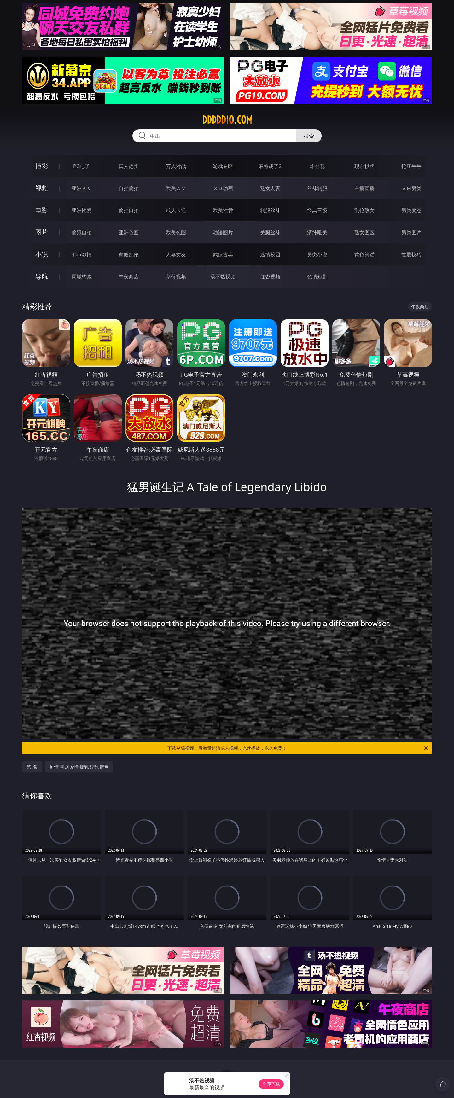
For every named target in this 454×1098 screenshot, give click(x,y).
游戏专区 (223, 166)
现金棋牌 (364, 166)
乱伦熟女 (364, 210)
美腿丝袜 (270, 232)
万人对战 (176, 166)
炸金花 (317, 166)
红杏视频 (270, 276)
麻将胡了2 (270, 166)
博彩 (41, 166)
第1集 (32, 767)
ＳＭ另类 (411, 188)
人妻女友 (176, 254)
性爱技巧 (411, 254)
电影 (41, 210)
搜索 (309, 135)
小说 (41, 254)
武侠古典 (223, 254)
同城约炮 (82, 276)
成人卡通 (176, 210)
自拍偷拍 (129, 188)
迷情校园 (270, 254)
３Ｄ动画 (223, 188)
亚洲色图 (129, 232)
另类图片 (411, 232)
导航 (41, 276)
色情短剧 (317, 276)
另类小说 (317, 254)
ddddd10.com (227, 119)
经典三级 (317, 210)
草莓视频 (176, 276)
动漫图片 (223, 232)
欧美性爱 (223, 210)
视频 (41, 188)
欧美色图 (176, 232)
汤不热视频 (223, 276)
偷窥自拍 (82, 232)
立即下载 (271, 1084)
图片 (41, 232)
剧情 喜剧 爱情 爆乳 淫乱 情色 (79, 767)
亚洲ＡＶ (82, 188)
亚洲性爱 (82, 210)
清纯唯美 (317, 232)
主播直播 (364, 188)
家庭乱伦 (129, 254)
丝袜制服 (317, 188)
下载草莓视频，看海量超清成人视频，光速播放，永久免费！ (298, 748)
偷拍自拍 (129, 210)
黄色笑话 (364, 254)
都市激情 (82, 254)
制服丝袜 (270, 210)
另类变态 (411, 210)
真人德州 (129, 166)
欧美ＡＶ (176, 188)
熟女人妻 (270, 188)
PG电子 (81, 166)
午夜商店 (129, 276)
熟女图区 (364, 232)
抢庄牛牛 (411, 166)
